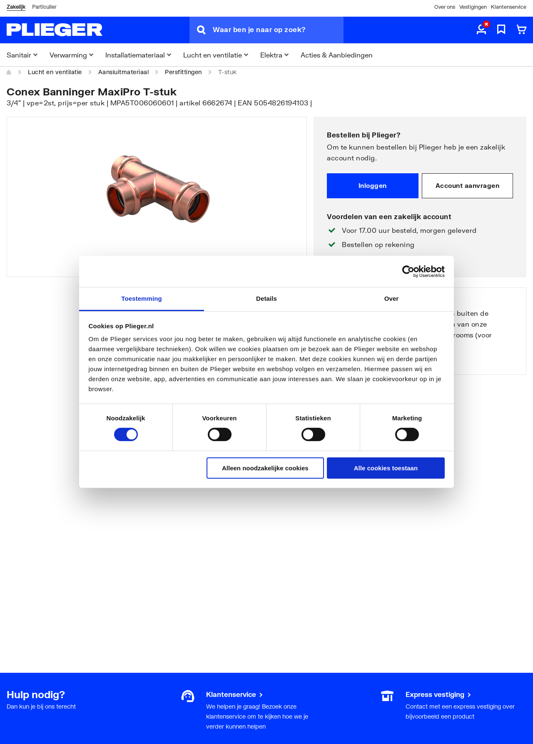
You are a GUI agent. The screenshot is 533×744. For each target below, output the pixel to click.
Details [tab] (266, 298)
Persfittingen (183, 71)
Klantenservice (508, 7)
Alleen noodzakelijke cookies (265, 468)
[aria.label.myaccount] (481, 30)
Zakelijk (16, 7)
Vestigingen (473, 7)
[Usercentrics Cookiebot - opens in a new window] (408, 271)
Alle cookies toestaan (386, 468)
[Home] (9, 72)
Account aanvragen (468, 185)
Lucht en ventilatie (55, 71)
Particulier (44, 7)
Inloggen (373, 185)
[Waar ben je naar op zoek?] (278, 30)
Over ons (444, 7)
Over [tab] (391, 298)
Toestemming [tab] (141, 298)
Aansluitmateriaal (123, 71)
